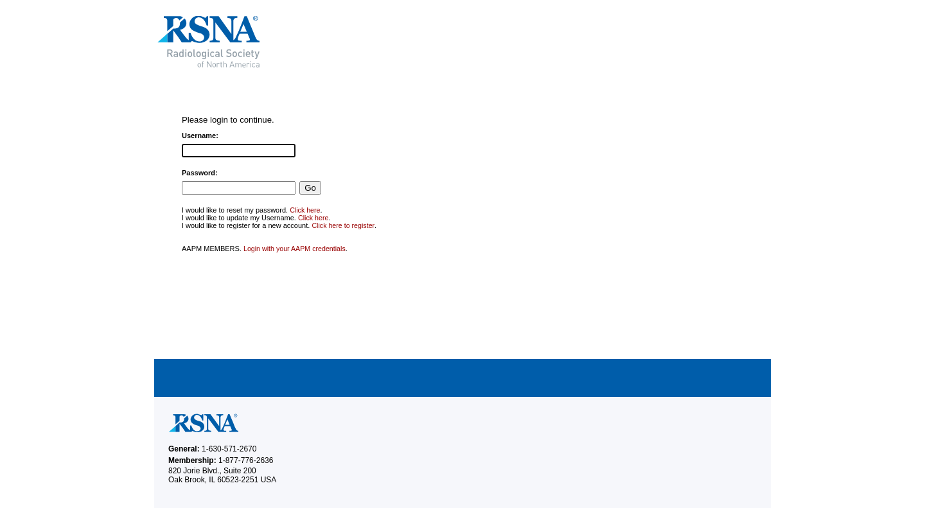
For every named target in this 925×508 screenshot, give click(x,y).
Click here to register (343, 225)
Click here (305, 210)
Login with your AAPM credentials (294, 248)
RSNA (301, 41)
